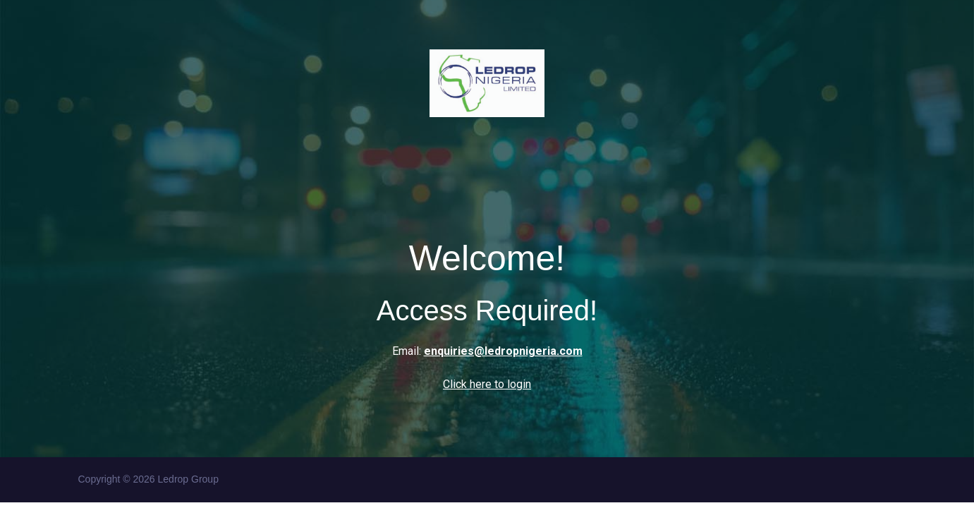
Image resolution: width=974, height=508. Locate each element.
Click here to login (487, 384)
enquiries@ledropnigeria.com (503, 351)
